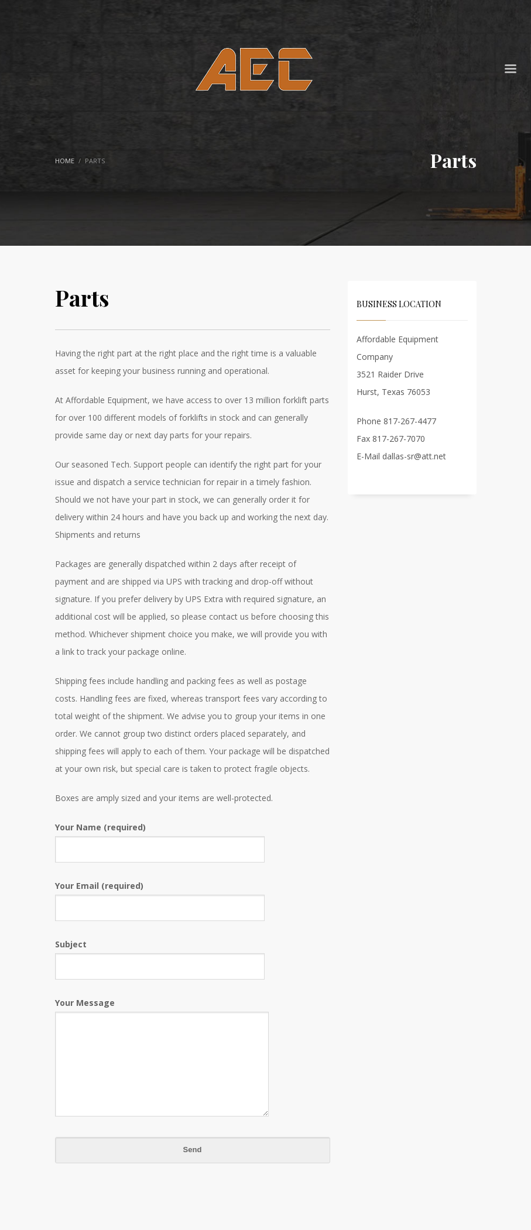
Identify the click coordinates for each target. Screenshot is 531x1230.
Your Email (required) (160, 896)
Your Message (162, 1058)
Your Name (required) (160, 838)
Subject (160, 955)
